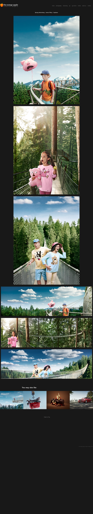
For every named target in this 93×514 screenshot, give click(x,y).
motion (79, 5)
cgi (69, 5)
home (53, 5)
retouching (65, 5)
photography (58, 5)
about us (84, 5)
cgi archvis (74, 5)
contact (89, 5)
